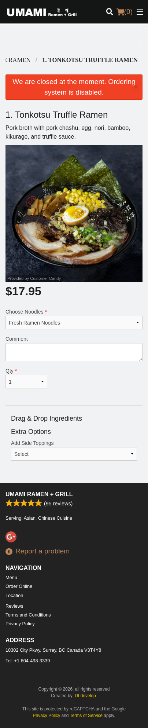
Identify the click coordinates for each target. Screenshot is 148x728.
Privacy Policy (20, 623)
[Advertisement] (74, 40)
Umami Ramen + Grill (39, 494)
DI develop (85, 695)
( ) (124, 11)
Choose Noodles (74, 319)
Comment (74, 348)
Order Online (18, 586)
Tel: (27, 660)
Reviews (14, 606)
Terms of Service (86, 715)
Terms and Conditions (28, 615)
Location (14, 595)
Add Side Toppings (74, 450)
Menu (11, 577)
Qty (26, 378)
